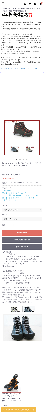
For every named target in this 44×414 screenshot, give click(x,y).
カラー (4, 205)
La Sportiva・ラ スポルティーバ (25, 195)
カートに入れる (22, 233)
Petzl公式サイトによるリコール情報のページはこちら (19, 68)
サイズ (4, 215)
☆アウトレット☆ (9, 200)
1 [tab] (17, 160)
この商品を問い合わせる (22, 240)
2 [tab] (20, 160)
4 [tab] (27, 160)
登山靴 (31, 198)
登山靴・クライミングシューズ (14, 193)
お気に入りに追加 (22, 247)
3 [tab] (24, 160)
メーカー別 (6, 190)
